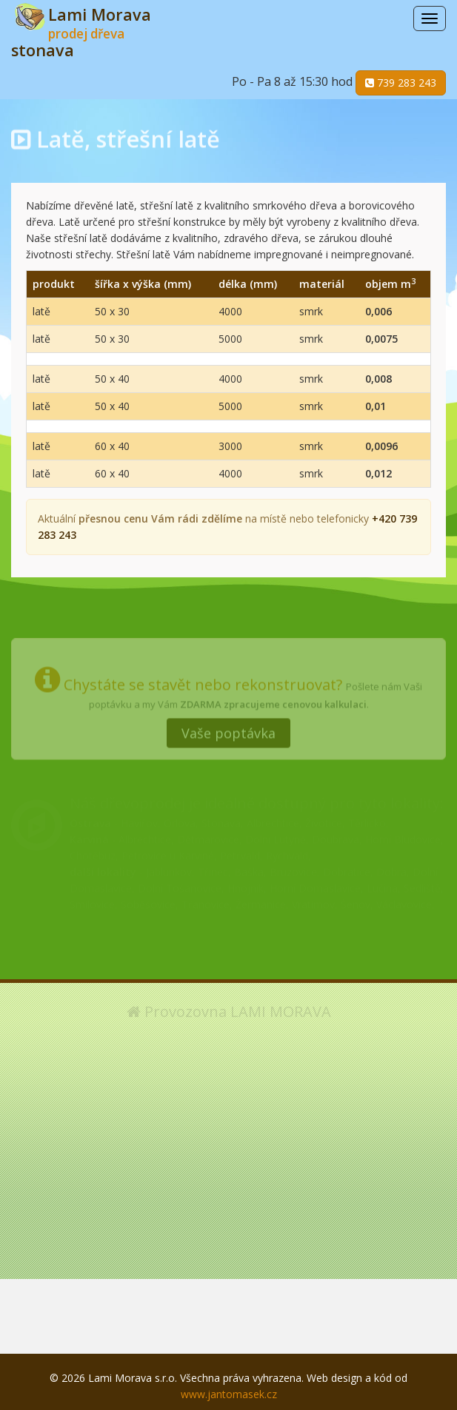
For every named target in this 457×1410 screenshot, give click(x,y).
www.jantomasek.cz (229, 1394)
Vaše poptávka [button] (228, 729)
